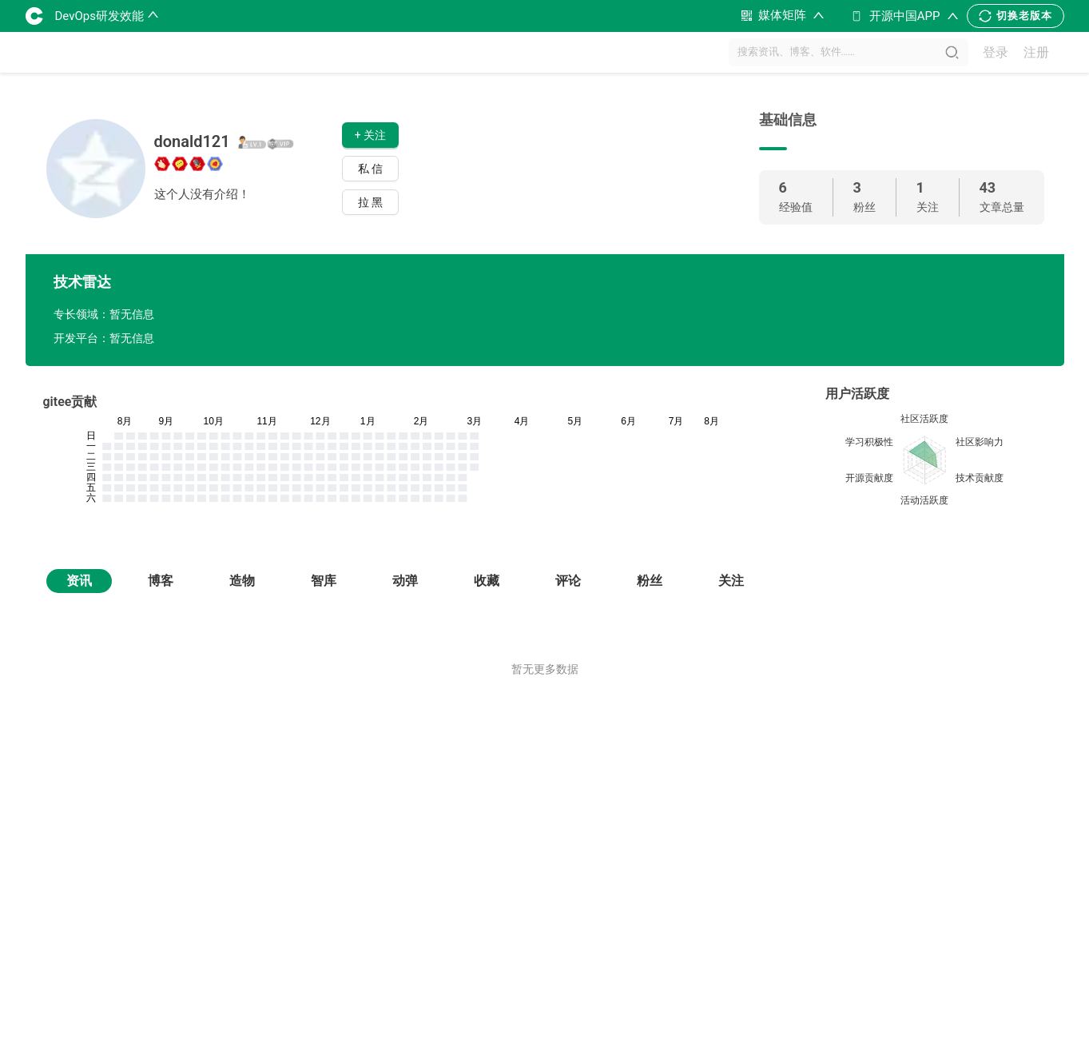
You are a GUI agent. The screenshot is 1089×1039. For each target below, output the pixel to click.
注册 (1036, 52)
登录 (995, 52)
